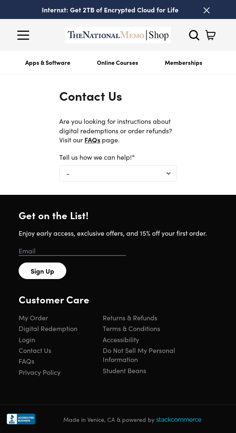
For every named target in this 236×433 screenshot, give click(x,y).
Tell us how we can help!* (97, 156)
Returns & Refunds (130, 317)
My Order (33, 317)
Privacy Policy (39, 371)
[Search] (194, 35)
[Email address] (72, 251)
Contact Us (35, 350)
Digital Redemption (48, 328)
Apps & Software (47, 62)
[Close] (207, 10)
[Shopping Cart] (210, 35)
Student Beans (124, 370)
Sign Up (42, 270)
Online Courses (117, 62)
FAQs (92, 139)
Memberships (183, 62)
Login (27, 339)
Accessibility (121, 339)
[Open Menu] (25, 35)
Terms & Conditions (131, 328)
